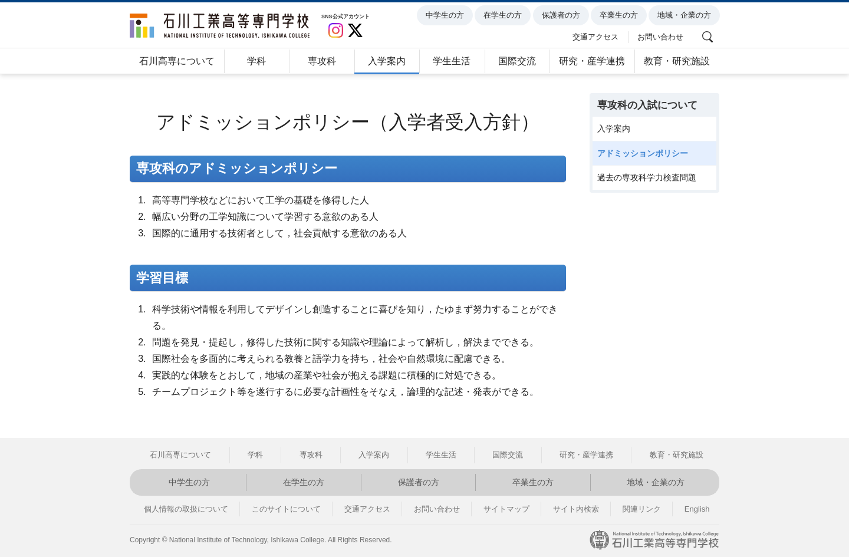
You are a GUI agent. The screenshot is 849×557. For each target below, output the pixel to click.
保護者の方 (562, 15)
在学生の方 (504, 15)
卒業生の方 (620, 15)
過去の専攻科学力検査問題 (646, 177)
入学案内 (387, 61)
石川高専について (177, 61)
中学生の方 (446, 15)
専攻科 (322, 61)
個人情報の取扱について (186, 509)
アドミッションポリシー (642, 153)
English (697, 509)
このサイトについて (286, 509)
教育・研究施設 (677, 61)
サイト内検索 (576, 509)
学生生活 (451, 61)
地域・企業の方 (686, 15)
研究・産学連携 (592, 61)
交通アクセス (597, 36)
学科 (256, 61)
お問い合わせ (662, 36)
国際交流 (517, 61)
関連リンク (642, 509)
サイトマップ (506, 509)
